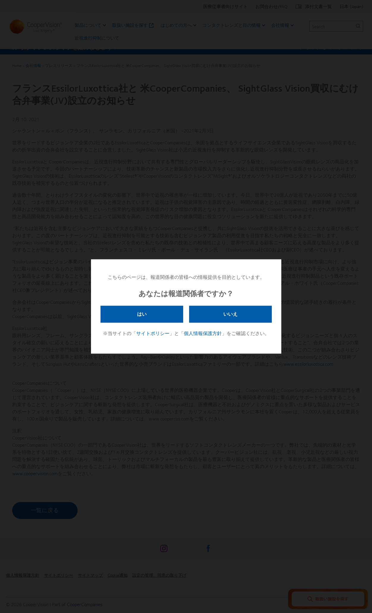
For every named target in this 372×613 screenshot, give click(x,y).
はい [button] (142, 314)
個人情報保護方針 (203, 333)
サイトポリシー (152, 333)
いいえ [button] (230, 314)
